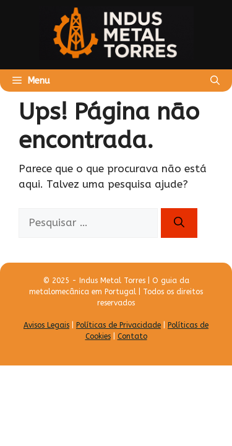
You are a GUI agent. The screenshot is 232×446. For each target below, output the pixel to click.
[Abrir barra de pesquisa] (215, 80)
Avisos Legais (46, 325)
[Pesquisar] (179, 223)
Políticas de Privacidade (118, 325)
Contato (132, 336)
